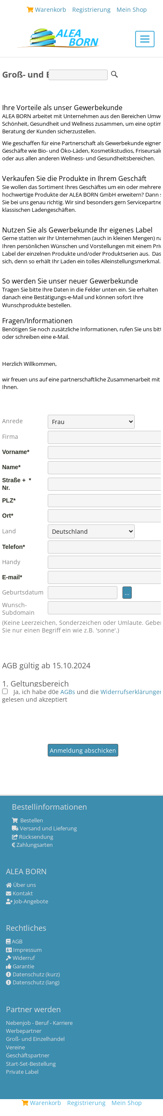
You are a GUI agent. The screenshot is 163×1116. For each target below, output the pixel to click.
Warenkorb (41, 1103)
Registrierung (86, 1103)
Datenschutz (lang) (33, 982)
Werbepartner (23, 1031)
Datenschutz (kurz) (33, 974)
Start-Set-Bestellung (31, 1064)
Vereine (15, 1047)
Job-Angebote (27, 901)
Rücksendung (32, 837)
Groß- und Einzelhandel (35, 1039)
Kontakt (19, 893)
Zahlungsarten (32, 845)
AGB (14, 941)
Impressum (24, 950)
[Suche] (78, 75)
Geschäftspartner (27, 1055)
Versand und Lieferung (44, 828)
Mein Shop (126, 1103)
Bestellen (27, 820)
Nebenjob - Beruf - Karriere (39, 1023)
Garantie (20, 966)
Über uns (21, 885)
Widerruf (20, 958)
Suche (114, 74)
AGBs (68, 692)
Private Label (22, 1072)
